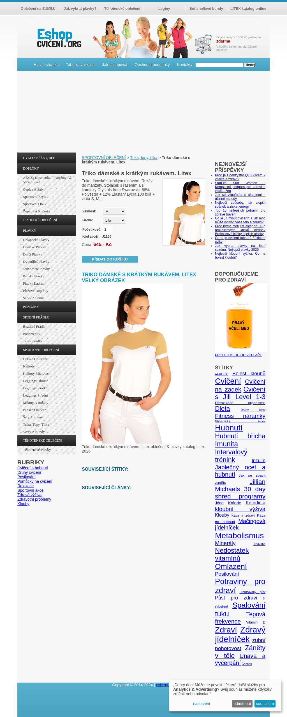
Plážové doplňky (35, 291)
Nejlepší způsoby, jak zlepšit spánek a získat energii (240, 204)
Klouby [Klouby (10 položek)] (222, 515)
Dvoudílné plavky (36, 261)
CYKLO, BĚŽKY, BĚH (39, 158)
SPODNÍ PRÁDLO (36, 317)
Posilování (26, 477)
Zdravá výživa (29, 495)
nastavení (201, 703)
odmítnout (242, 703)
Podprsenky (31, 334)
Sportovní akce (30, 490)
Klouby (23, 504)
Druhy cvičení (29, 472)
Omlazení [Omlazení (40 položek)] (231, 566)
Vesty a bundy (34, 432)
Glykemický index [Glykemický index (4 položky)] (240, 421)
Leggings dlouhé (35, 381)
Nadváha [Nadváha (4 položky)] (259, 544)
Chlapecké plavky (36, 240)
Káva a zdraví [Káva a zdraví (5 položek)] (243, 515)
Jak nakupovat (114, 64)
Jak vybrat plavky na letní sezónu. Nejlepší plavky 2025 (240, 248)
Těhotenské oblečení (122, 8)
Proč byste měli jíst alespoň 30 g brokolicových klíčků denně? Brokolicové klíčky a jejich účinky (240, 230)
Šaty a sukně (33, 417)
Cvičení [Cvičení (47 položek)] (228, 381)
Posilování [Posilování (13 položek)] (227, 574)
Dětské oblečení (35, 359)
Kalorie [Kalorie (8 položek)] (234, 502)
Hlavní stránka (46, 64)
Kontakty (184, 64)
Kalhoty (29, 366)
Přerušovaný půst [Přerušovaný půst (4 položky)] (252, 592)
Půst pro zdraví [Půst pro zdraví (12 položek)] (236, 598)
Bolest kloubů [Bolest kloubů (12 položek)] (248, 373)
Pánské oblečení (35, 410)
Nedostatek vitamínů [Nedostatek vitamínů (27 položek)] (232, 554)
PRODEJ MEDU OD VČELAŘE (241, 353)
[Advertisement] (143, 113)
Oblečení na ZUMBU (38, 8)
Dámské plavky (34, 247)
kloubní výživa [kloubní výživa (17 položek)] (240, 509)
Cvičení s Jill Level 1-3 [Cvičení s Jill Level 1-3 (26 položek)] (240, 393)
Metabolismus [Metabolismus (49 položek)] (239, 535)
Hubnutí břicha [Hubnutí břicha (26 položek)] (240, 436)
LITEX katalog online (248, 8)
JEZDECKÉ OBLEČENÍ (40, 220)
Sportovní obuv (34, 204)
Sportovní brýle (34, 197)
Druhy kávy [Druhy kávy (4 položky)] (253, 409)
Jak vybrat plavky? (80, 8)
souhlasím (265, 703)
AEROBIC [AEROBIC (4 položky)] (221, 374)
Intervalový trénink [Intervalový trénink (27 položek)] (231, 455)
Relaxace (25, 486)
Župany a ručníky (36, 211)
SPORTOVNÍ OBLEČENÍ (41, 350)
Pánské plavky (33, 276)
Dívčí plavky (32, 254)
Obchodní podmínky (152, 64)
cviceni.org (165, 685)
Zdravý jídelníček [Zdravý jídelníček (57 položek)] (240, 634)
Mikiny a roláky (35, 402)
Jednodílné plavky (36, 269)
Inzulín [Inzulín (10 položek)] (258, 460)
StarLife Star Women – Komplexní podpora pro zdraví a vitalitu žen (240, 187)
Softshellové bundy (206, 8)
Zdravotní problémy (34, 499)
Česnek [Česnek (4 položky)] (247, 664)
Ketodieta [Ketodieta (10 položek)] (255, 502)
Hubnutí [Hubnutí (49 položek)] (229, 427)
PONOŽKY (31, 307)
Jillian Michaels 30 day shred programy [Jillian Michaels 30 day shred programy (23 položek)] (240, 489)
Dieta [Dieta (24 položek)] (222, 408)
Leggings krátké (35, 388)
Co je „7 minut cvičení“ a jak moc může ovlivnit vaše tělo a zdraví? (240, 220)
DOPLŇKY (31, 168)
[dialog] (225, 695)
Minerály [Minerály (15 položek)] (225, 543)
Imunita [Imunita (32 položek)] (226, 444)
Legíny (164, 8)
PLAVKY (29, 231)
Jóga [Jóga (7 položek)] (219, 503)
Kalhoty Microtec (36, 373)
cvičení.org (58, 37)
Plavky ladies (33, 283)
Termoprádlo (32, 341)
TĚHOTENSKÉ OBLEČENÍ (42, 440)
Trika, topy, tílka (36, 424)
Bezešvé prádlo (34, 326)
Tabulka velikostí (80, 64)
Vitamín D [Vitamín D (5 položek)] (255, 622)
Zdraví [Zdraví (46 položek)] (226, 629)
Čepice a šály (33, 189)
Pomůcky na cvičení (34, 481)
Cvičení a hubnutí (32, 468)
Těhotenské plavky (37, 449)
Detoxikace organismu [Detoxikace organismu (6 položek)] (240, 403)
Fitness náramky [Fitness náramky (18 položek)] (240, 416)
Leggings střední (35, 395)
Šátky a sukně (34, 298)
